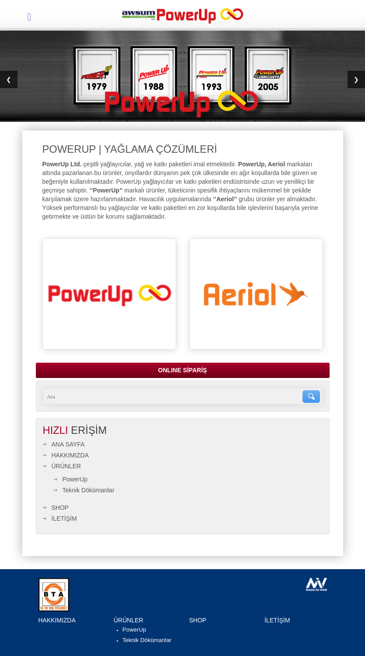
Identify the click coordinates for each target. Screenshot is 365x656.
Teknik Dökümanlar (89, 490)
